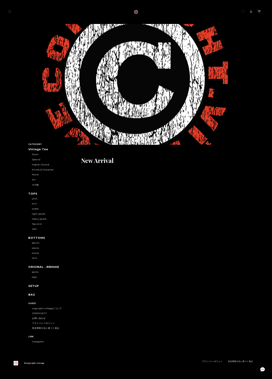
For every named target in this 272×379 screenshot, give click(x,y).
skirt (34, 258)
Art (34, 179)
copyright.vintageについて (47, 308)
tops (34, 277)
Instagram (38, 341)
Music (35, 154)
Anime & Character (43, 169)
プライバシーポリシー (43, 323)
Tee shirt (37, 224)
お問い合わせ (39, 318)
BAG (31, 294)
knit (34, 203)
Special (36, 159)
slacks (35, 248)
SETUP (33, 286)
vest (34, 229)
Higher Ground (40, 164)
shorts (35, 253)
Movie (35, 174)
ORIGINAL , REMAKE (43, 267)
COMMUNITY (39, 313)
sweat (35, 208)
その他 (35, 184)
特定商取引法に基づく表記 (45, 328)
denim (35, 243)
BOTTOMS (36, 238)
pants (35, 272)
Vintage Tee (38, 149)
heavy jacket (39, 219)
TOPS (32, 193)
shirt (34, 198)
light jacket (39, 214)
